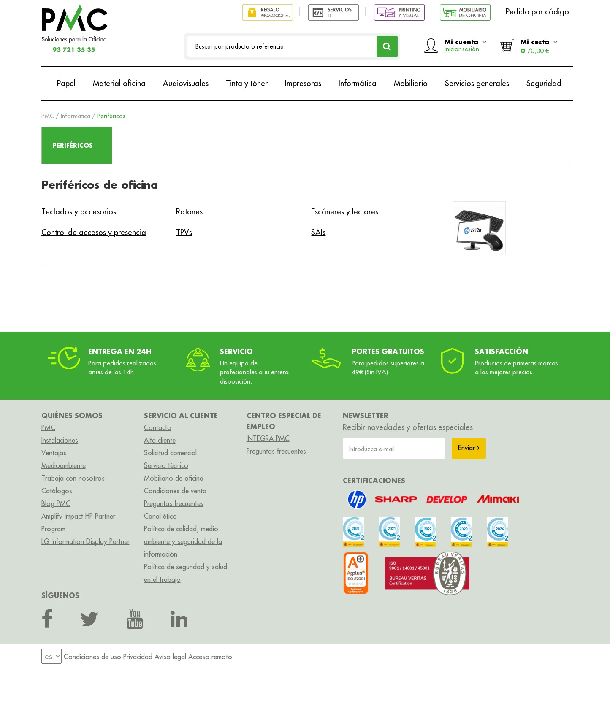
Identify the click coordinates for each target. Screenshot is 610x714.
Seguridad (543, 83)
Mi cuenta (466, 45)
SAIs (318, 232)
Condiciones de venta (175, 491)
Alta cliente (160, 440)
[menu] (51, 656)
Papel (66, 83)
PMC (47, 116)
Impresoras (303, 83)
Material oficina (119, 83)
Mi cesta (539, 46)
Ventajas (53, 453)
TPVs (184, 232)
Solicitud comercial (170, 453)
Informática (358, 83)
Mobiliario (411, 83)
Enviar (469, 448)
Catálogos (56, 491)
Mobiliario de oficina (173, 478)
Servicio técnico (166, 465)
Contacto (157, 427)
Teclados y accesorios (78, 211)
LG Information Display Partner (85, 541)
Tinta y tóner (247, 83)
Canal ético (160, 516)
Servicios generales (477, 83)
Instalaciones (59, 440)
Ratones (189, 211)
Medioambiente (63, 465)
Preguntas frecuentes (173, 503)
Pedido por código (537, 11)
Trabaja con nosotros (73, 478)
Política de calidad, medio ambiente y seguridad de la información (183, 541)
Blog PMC (55, 503)
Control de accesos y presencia (93, 232)
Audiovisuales (186, 83)
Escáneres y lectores (344, 211)
